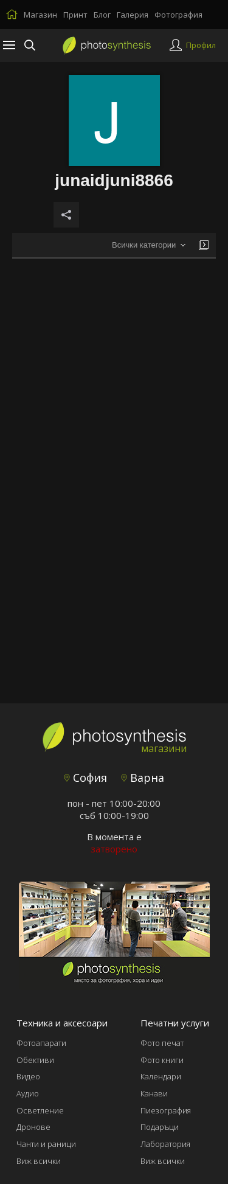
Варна (142, 777)
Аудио (27, 1093)
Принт (75, 14)
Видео (28, 1076)
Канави (154, 1093)
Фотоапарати (41, 1042)
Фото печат (162, 1042)
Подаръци (159, 1126)
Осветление (40, 1110)
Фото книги (162, 1059)
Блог (102, 14)
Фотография (178, 14)
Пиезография (165, 1110)
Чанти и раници (46, 1143)
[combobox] (149, 245)
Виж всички (38, 1160)
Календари (160, 1076)
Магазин (40, 14)
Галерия (132, 14)
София (85, 777)
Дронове (33, 1126)
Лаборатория (165, 1143)
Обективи (35, 1059)
